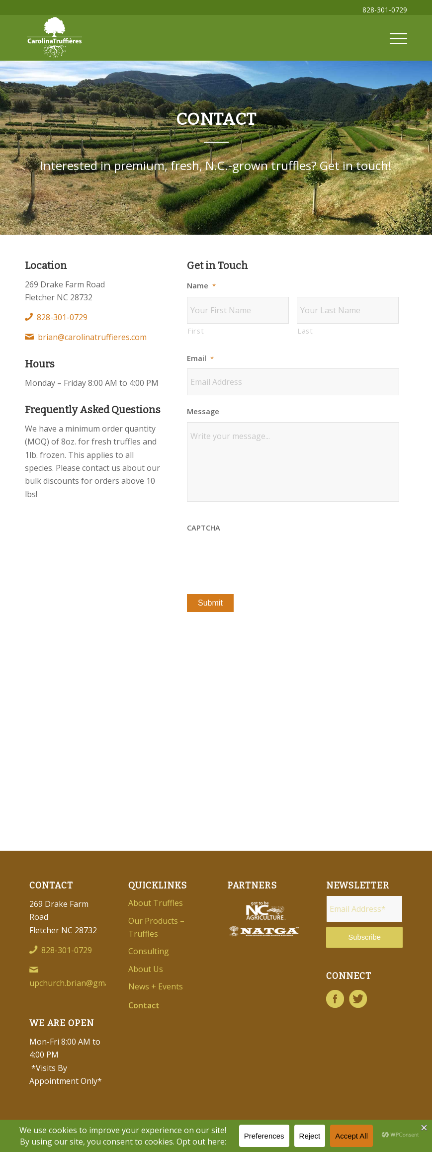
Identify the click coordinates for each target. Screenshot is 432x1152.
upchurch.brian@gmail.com (79, 982)
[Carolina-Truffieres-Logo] (55, 37)
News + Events (155, 986)
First (195, 331)
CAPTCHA (203, 527)
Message (203, 411)
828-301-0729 (384, 9)
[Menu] (393, 37)
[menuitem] (382, 10)
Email (200, 358)
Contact (144, 1005)
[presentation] (262, 557)
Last (305, 331)
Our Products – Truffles (156, 927)
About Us (145, 969)
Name (201, 285)
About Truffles (155, 902)
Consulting (148, 951)
